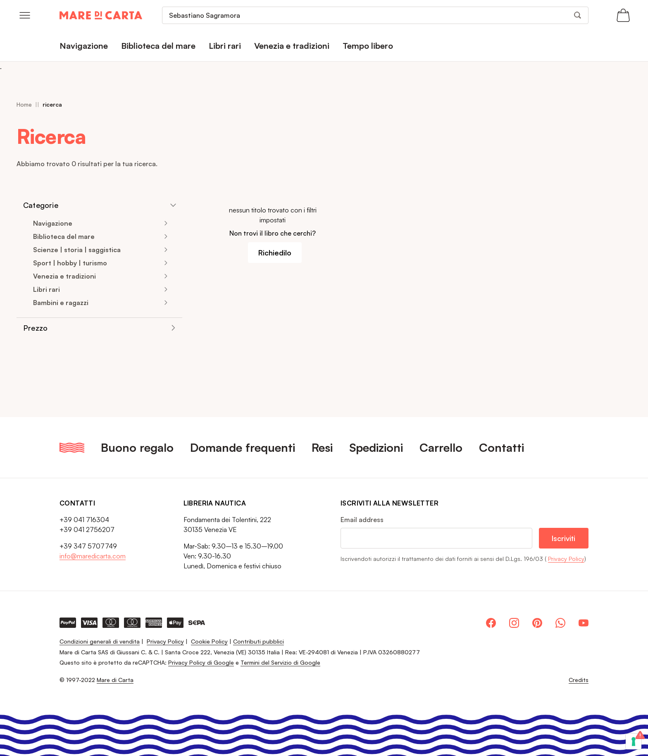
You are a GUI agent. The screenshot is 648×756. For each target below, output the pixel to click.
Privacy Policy (566, 558)
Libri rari (46, 289)
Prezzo (35, 327)
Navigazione (52, 223)
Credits (578, 679)
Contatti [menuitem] (501, 447)
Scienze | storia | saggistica (77, 250)
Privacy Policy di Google (201, 662)
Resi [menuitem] (322, 447)
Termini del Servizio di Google (280, 662)
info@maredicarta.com (93, 556)
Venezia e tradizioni (64, 276)
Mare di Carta (115, 679)
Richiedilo (274, 252)
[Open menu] (25, 15)
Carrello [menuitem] (440, 447)
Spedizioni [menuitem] (376, 447)
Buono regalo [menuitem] (137, 447)
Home (24, 104)
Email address (362, 519)
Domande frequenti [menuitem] (242, 447)
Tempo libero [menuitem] (368, 46)
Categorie (40, 205)
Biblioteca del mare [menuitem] (158, 46)
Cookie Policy (209, 641)
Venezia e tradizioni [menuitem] (291, 46)
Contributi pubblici (258, 641)
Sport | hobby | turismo (70, 263)
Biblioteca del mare (64, 236)
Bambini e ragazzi (60, 302)
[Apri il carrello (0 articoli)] (623, 15)
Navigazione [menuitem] (84, 46)
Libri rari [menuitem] (225, 46)
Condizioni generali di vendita (100, 641)
